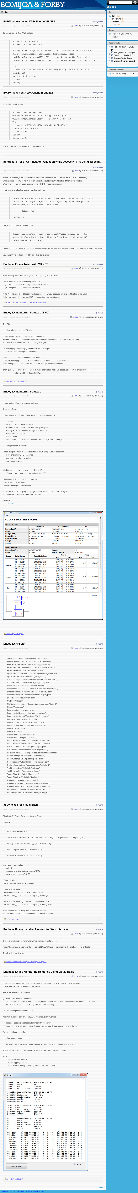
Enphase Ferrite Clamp (123, 58)
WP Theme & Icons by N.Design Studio (13, 1191)
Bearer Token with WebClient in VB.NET (28, 92)
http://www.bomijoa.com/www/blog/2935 (17, 97)
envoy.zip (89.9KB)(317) (14, 1179)
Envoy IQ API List (14, 643)
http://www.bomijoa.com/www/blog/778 (16, 396)
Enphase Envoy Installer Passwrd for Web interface (35, 929)
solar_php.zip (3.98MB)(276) (16, 381)
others (114, 24)
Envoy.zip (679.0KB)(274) (15, 634)
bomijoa (36, 1191)
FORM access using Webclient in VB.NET (29, 21)
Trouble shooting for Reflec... (125, 55)
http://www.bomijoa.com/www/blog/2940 (17, 26)
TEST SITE (10, 504)
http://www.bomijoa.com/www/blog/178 (16, 648)
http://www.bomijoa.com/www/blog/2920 (17, 268)
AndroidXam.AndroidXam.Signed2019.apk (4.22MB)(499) (26, 962)
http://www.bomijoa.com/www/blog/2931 (17, 171)
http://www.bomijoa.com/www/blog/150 (16, 976)
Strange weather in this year (125, 52)
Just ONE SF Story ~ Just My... (123, 74)
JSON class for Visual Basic (20, 804)
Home (7, 12)
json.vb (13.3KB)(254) (38, 302)
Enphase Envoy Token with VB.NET (25, 264)
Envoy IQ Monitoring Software (22, 391)
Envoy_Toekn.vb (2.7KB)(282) (16, 302)
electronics (116, 22)
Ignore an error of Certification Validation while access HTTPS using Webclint (52, 161)
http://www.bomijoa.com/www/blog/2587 (17, 317)
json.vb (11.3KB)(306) (13, 919)
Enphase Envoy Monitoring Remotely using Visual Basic (38, 971)
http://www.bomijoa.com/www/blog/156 (16, 934)
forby (42, 1191)
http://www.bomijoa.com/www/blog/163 (16, 809)
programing (116, 19)
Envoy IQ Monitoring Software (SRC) (26, 312)
